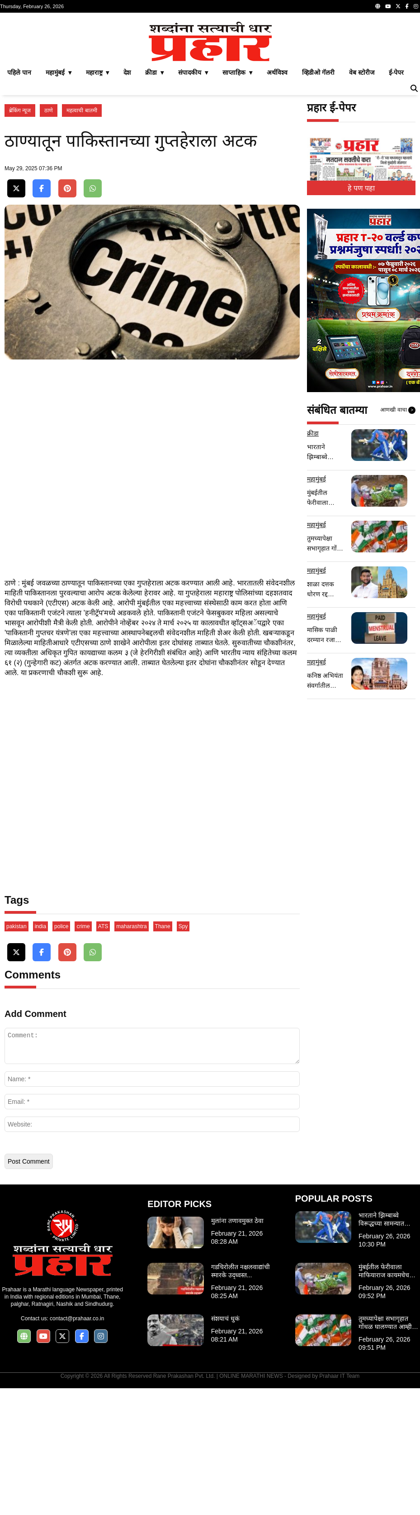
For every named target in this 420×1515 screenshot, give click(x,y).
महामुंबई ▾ (58, 199)
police (61, 1053)
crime (83, 1053)
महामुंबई (316, 605)
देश (127, 199)
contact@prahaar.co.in (77, 1445)
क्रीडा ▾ (154, 199)
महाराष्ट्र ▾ (97, 199)
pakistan (16, 1053)
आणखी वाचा (397, 537)
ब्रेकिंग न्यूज (20, 237)
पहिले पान (19, 199)
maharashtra (131, 1053)
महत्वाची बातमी (81, 237)
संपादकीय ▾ (193, 199)
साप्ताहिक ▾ (237, 199)
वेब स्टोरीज (361, 199)
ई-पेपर (396, 199)
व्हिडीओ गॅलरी (318, 199)
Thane (162, 1053)
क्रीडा (313, 560)
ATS (103, 1053)
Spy (183, 1053)
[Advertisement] (210, 80)
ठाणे (48, 237)
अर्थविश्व (277, 199)
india (40, 1053)
